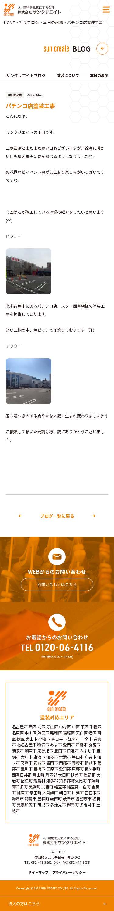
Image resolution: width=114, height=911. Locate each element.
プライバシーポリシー (69, 872)
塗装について (69, 75)
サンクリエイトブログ (26, 76)
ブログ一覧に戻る (57, 516)
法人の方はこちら (26, 903)
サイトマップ (38, 872)
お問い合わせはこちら (57, 584)
